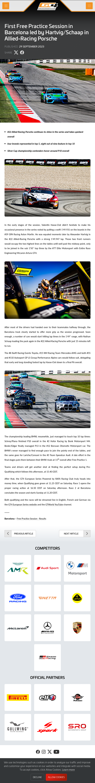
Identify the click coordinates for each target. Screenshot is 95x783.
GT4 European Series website (22, 504)
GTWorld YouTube (54, 504)
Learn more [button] (68, 769)
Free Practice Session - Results (31, 518)
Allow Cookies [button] (56, 777)
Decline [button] (37, 777)
